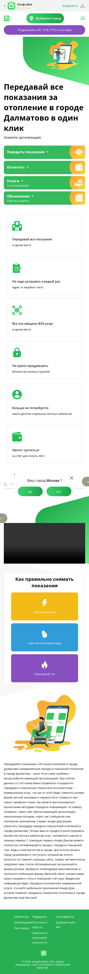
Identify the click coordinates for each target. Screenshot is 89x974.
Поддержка (39, 916)
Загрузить (70, 6)
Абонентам (21, 916)
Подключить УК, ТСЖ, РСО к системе (45, 30)
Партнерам (21, 928)
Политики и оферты (39, 925)
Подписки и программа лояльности (39, 937)
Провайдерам (23, 922)
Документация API (65, 925)
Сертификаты (65, 916)
